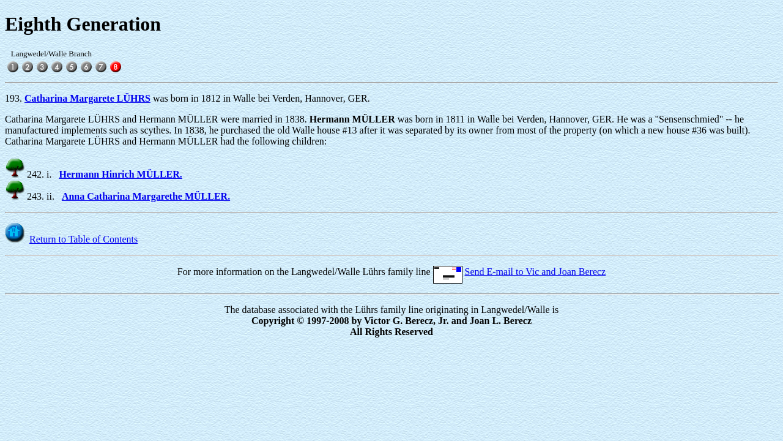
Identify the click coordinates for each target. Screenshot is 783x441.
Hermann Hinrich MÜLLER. (120, 174)
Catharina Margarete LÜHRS (87, 98)
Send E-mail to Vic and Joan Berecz (535, 271)
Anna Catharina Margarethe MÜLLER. (146, 196)
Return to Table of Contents (83, 239)
